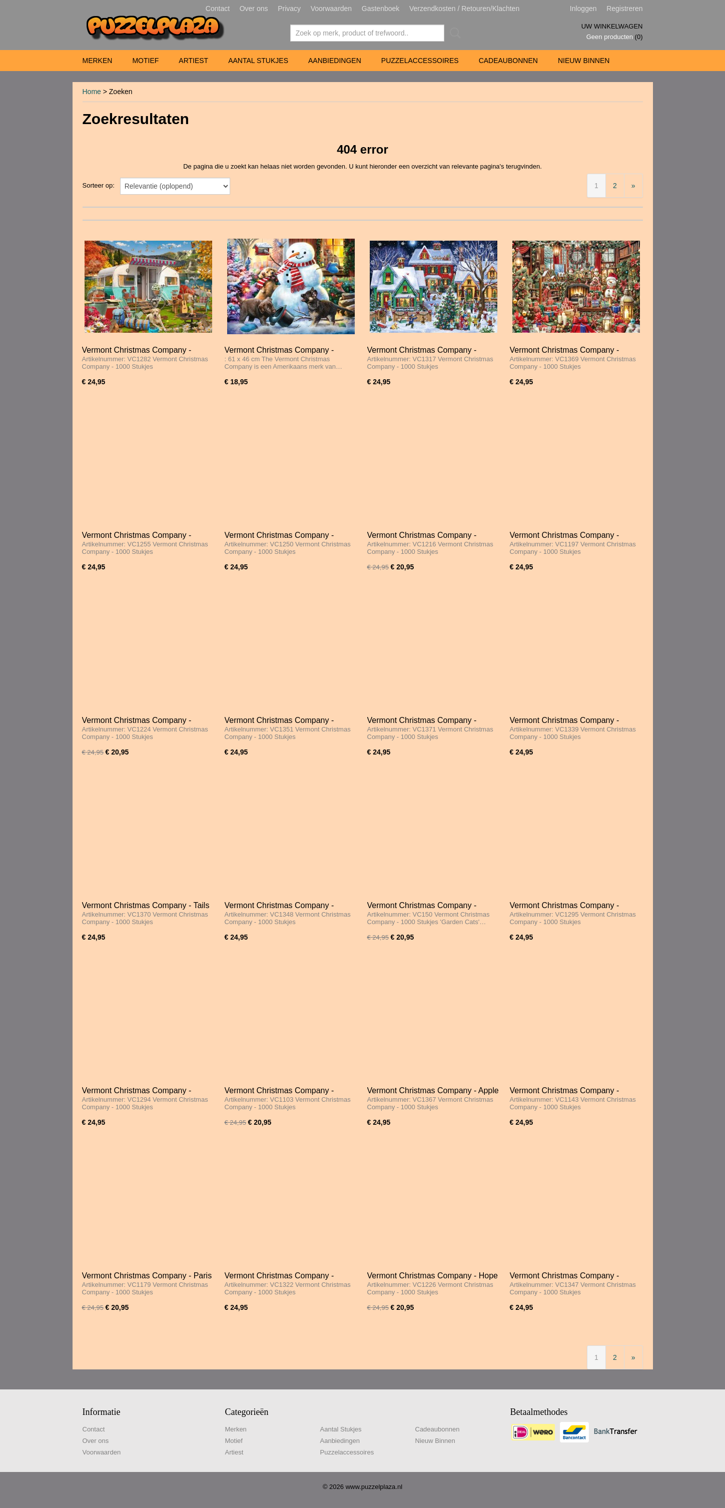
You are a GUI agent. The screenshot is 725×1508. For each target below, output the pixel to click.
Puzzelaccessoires (420, 61)
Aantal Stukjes (258, 61)
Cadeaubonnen (508, 61)
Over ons (254, 9)
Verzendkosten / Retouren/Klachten (464, 9)
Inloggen (583, 9)
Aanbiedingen (334, 61)
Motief (145, 61)
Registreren (624, 9)
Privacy (289, 9)
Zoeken (453, 33)
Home (92, 92)
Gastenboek (381, 9)
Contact (218, 9)
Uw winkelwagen (612, 26)
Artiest (193, 61)
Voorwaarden (331, 9)
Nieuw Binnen (583, 61)
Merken (98, 61)
